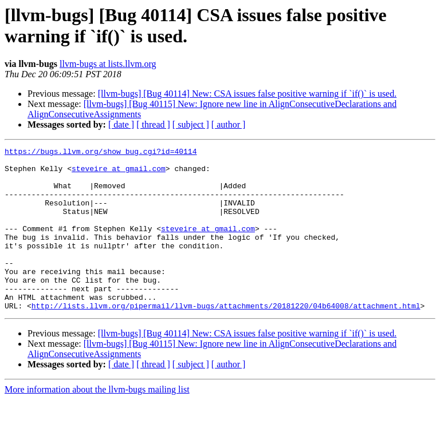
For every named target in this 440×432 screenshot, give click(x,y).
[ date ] (121, 124)
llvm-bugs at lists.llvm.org (108, 64)
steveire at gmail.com (119, 173)
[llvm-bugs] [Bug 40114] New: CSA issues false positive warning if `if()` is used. (247, 93)
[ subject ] (190, 124)
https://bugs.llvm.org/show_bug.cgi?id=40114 (101, 153)
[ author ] (228, 124)
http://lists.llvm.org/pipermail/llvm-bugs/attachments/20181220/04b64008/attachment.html (226, 338)
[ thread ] (153, 124)
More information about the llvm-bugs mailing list (97, 422)
